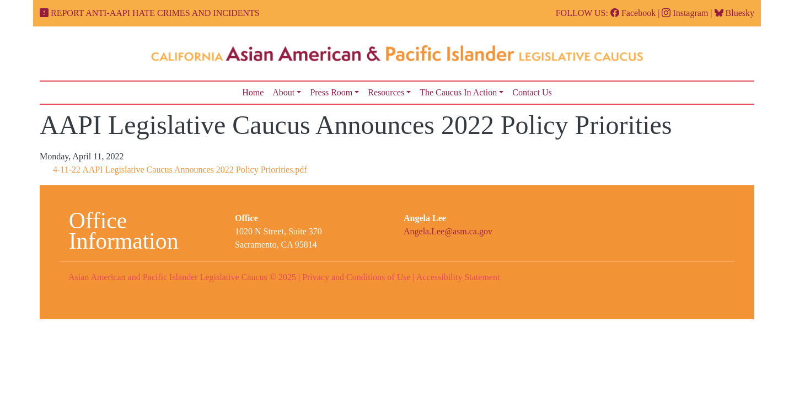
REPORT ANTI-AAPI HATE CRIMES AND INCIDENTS (155, 13)
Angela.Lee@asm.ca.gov (448, 231)
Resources (386, 92)
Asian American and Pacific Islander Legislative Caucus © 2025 (182, 277)
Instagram (685, 13)
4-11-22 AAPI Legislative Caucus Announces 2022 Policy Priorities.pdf (180, 169)
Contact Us (532, 92)
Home (253, 92)
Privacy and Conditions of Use (356, 277)
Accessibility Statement (458, 277)
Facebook (633, 13)
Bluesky (734, 13)
